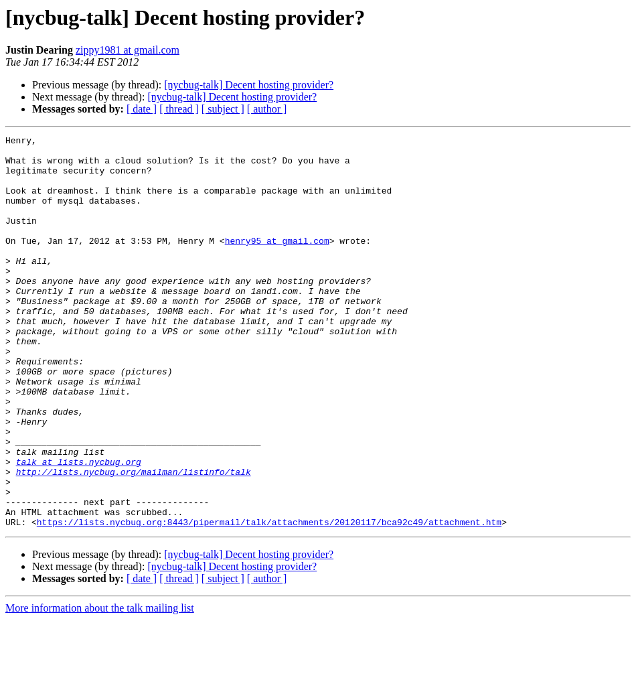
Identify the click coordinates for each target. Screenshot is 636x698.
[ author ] (267, 109)
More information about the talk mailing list (99, 686)
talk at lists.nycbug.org (78, 528)
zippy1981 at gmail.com (127, 50)
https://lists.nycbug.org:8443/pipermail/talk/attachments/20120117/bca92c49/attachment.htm (269, 600)
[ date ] (142, 109)
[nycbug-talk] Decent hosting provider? (248, 84)
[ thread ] (179, 109)
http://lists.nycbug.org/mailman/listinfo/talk (133, 540)
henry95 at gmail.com (277, 263)
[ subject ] (223, 109)
